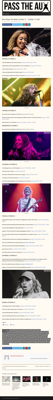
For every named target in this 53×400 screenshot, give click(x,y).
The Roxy (40, 340)
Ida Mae (37, 335)
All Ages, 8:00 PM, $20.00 (35, 65)
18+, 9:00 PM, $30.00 (28, 227)
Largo (12, 337)
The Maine (19, 340)
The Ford (8, 340)
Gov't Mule (45, 333)
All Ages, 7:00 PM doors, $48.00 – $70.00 (34, 245)
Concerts (29, 329)
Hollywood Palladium (30, 335)
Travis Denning (28, 342)
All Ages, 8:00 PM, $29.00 (23, 177)
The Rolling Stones (32, 340)
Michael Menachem (17, 21)
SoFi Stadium (15, 338)
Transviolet (20, 342)
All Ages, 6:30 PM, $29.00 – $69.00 (37, 239)
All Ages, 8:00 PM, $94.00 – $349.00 (38, 267)
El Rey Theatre (20, 333)
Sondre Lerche (22, 338)
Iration (4, 337)
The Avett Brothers (43, 338)
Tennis (36, 338)
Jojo (8, 337)
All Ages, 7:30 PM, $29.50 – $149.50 (41, 224)
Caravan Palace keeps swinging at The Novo (25, 385)
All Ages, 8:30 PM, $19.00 (28, 309)
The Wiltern (8, 342)
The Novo (25, 340)
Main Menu (6, 13)
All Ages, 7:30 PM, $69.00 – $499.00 (27, 168)
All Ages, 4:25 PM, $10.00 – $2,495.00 (33, 260)
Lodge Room (17, 337)
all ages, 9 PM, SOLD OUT (27, 264)
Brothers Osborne (35, 331)
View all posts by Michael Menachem (40, 358)
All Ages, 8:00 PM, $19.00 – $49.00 (28, 62)
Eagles (13, 333)
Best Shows (12, 329)
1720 (8, 331)
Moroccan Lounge (43, 337)
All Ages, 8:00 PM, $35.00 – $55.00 (26, 312)
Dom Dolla (8, 333)
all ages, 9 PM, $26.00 (29, 242)
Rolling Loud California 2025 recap (46, 385)
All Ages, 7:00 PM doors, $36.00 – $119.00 (26, 122)
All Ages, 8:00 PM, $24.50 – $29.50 (32, 75)
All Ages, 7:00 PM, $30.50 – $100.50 (32, 315)
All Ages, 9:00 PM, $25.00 (28, 72)
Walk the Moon (43, 342)
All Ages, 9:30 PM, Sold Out (28, 252)
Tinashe (14, 342)
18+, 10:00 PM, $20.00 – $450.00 (19, 249)
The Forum (13, 340)
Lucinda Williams (25, 337)
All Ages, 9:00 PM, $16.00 (36, 181)
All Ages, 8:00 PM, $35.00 (19, 171)
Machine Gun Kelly (34, 337)
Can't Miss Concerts (21, 329)
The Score (45, 340)
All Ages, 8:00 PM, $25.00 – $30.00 (39, 319)
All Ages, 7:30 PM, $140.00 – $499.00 (28, 306)
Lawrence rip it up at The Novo (42, 366)
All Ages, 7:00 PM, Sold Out (31, 174)
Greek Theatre (13, 335)
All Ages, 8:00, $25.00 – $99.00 (20, 69)
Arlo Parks (16, 331)
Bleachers (22, 331)
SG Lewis (9, 338)
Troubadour (35, 342)
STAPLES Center (30, 338)
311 (11, 331)
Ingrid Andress (44, 335)
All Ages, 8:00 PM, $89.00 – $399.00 (38, 231)
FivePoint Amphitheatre (29, 333)
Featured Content (36, 329)
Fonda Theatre (39, 333)
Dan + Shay (43, 331)
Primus (4, 338)
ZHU (7, 344)
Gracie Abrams (6, 335)
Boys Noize (27, 331)
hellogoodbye (21, 335)
